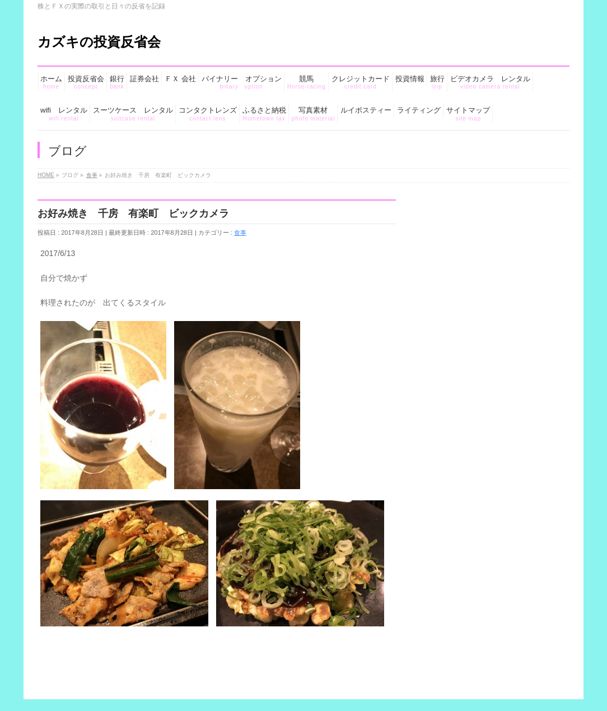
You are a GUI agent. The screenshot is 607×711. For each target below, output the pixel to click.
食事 (240, 232)
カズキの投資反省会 (99, 41)
